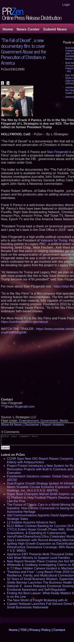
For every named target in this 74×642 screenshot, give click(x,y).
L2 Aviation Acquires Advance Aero (31, 522)
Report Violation (53, 424)
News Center (28, 29)
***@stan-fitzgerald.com (18, 406)
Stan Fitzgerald (57, 152)
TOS (23, 630)
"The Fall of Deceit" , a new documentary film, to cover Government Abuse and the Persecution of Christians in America (23, 51)
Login (66, 4)
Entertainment (29, 420)
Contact (59, 630)
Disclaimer (31, 424)
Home (8, 29)
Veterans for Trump (53, 240)
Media (64, 420)
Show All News (11, 424)
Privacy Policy (40, 630)
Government (49, 420)
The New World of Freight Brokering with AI (37, 600)
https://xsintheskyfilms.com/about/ (24, 321)
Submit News (55, 29)
